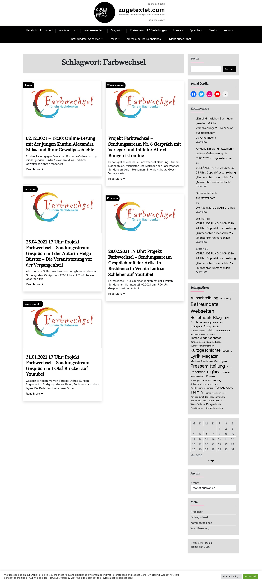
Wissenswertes (93, 30)
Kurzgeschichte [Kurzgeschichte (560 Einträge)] (206, 350)
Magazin (116, 30)
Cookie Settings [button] (231, 576)
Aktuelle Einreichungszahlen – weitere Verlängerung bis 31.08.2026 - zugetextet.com (215, 153)
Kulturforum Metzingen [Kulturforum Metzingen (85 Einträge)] (202, 345)
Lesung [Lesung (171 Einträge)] (227, 350)
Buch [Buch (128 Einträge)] (226, 318)
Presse (113, 39)
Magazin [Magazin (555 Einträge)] (210, 356)
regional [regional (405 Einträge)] (214, 371)
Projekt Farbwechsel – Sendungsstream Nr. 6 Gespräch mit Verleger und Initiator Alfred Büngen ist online (144, 147)
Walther (201, 218)
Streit (211, 30)
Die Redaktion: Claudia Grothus (215, 207)
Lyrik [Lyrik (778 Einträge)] (195, 356)
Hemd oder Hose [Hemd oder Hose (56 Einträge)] (198, 335)
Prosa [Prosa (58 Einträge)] (229, 367)
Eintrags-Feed (199, 517)
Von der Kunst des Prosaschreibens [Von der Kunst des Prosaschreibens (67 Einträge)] (208, 397)
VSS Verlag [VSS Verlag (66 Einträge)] (196, 401)
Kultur (227, 30)
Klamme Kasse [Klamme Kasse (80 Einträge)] (214, 342)
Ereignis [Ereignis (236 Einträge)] (196, 326)
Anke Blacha (208, 137)
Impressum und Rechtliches (143, 39)
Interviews (30, 189)
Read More (34, 169)
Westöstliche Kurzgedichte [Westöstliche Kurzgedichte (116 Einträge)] (206, 404)
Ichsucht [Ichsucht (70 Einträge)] (211, 334)
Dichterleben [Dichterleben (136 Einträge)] (199, 322)
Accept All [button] (250, 576)
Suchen (229, 69)
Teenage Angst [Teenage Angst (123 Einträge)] (224, 387)
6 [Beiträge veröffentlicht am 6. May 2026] (206, 433)
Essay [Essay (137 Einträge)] (207, 326)
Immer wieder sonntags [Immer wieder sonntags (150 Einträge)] (206, 338)
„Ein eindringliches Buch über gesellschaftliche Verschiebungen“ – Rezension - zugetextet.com (215, 125)
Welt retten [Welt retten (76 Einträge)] (208, 400)
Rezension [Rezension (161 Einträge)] (197, 376)
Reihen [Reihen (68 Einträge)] (226, 372)
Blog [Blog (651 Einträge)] (217, 317)
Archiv (195, 483)
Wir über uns (67, 30)
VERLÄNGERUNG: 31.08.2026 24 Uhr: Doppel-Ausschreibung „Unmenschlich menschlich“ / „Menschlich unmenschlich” (216, 175)
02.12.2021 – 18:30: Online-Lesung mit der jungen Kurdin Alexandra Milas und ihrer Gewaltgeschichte (60, 144)
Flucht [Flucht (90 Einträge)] (216, 326)
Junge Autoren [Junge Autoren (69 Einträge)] (198, 342)
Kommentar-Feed (201, 522)
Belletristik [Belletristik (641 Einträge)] (201, 317)
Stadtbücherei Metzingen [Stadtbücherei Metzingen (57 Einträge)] (202, 388)
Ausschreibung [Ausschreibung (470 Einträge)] (204, 297)
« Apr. (211, 460)
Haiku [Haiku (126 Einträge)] (211, 330)
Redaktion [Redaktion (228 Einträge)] (198, 372)
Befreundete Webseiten (85, 39)
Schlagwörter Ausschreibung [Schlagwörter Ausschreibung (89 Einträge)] (206, 380)
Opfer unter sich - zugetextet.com (207, 195)
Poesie (177, 30)
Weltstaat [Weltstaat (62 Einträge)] (219, 401)
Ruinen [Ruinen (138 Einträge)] (210, 376)
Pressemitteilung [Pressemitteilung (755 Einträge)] (208, 366)
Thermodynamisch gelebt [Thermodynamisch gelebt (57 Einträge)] (215, 393)
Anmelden (197, 511)
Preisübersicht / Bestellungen (148, 30)
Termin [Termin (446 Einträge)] (197, 392)
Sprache (194, 30)
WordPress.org (200, 528)
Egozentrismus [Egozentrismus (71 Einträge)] (215, 322)
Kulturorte (112, 198)
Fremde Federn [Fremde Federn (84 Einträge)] (198, 330)
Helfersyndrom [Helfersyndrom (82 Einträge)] (223, 330)
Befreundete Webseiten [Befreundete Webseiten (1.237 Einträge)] (204, 307)
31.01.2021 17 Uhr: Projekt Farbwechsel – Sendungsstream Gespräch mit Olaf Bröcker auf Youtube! (57, 366)
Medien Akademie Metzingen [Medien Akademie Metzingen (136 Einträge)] (209, 361)
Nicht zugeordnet (180, 39)
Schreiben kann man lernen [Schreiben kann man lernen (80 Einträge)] (204, 384)
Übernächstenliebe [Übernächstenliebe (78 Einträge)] (214, 408)
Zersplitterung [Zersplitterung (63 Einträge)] (197, 408)
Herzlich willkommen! (39, 30)
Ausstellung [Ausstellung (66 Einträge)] (225, 298)
